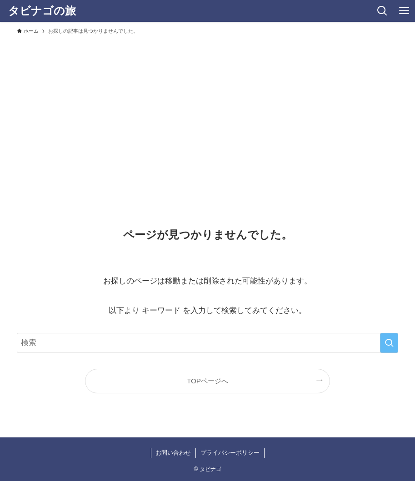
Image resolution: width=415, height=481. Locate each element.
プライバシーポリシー (230, 452)
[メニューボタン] (404, 11)
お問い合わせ (173, 452)
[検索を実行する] (389, 343)
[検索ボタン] (382, 11)
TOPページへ (207, 381)
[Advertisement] (207, 107)
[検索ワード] (208, 343)
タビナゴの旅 (42, 10)
